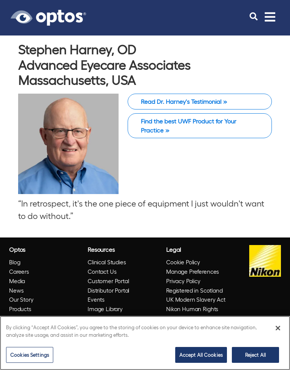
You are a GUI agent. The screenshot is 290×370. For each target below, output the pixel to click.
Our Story (21, 299)
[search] (253, 16)
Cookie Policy (183, 262)
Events (96, 299)
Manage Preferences (192, 271)
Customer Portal (108, 281)
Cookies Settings (29, 355)
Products (20, 308)
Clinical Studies (107, 262)
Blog (14, 262)
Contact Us (102, 271)
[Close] (278, 328)
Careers (19, 271)
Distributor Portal (108, 290)
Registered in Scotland (194, 290)
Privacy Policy (183, 281)
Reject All (255, 355)
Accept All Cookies (201, 355)
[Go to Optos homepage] (48, 16)
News (16, 290)
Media (17, 281)
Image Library (105, 308)
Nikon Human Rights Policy (192, 313)
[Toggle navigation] (270, 17)
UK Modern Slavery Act (195, 299)
